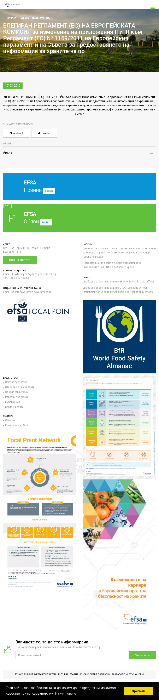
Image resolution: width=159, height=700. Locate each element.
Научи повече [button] (65, 693)
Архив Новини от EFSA (35, 17)
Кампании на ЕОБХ (16, 425)
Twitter (44, 133)
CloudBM (138, 674)
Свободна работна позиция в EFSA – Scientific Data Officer (118, 281)
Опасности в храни (16, 392)
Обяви (79, 218)
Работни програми (16, 396)
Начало (9, 17)
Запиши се (142, 655)
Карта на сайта (14, 406)
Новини (76, 189)
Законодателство (16, 382)
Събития (10, 420)
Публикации (12, 401)
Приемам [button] (138, 691)
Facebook (17, 133)
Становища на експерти (20, 387)
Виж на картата (19, 260)
